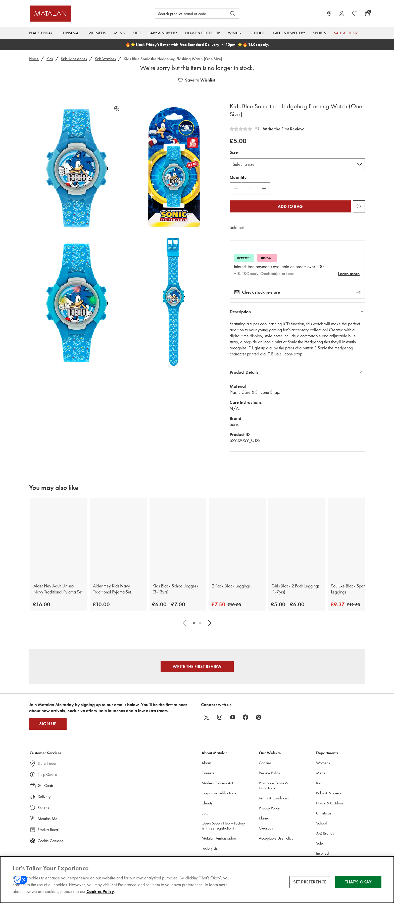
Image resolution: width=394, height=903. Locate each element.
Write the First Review (283, 129)
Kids (136, 33)
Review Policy (269, 773)
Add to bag (290, 206)
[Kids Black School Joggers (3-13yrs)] (178, 538)
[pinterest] (258, 717)
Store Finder (47, 763)
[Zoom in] (117, 109)
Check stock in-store (297, 292)
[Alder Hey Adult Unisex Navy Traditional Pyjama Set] (58, 538)
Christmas (70, 33)
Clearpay (266, 828)
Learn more (349, 273)
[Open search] (233, 13)
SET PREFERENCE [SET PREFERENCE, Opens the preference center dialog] (310, 884)
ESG (205, 813)
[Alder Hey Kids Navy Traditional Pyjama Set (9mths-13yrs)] (118, 538)
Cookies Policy (100, 893)
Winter (234, 33)
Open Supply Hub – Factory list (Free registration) (223, 826)
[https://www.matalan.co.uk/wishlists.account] (355, 13)
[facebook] (245, 717)
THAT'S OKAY (358, 884)
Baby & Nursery (163, 33)
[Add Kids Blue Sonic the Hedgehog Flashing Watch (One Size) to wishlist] (197, 80)
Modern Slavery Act (217, 783)
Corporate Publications (219, 793)
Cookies (265, 763)
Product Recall (48, 829)
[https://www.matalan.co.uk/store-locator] (329, 14)
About (206, 763)
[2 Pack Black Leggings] (237, 538)
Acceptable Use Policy (276, 838)
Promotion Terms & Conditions (273, 785)
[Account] (342, 14)
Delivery (44, 796)
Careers (208, 773)
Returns (43, 807)
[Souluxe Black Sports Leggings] (356, 538)
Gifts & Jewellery (289, 33)
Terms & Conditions (274, 798)
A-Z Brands (325, 833)
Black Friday (41, 33)
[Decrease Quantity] (236, 188)
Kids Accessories (74, 58)
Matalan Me (47, 818)
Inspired (322, 853)
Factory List (210, 848)
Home (34, 58)
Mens (119, 33)
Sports (319, 33)
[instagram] (219, 717)
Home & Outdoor (202, 33)
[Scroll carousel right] (209, 623)
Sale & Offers (346, 33)
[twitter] (206, 717)
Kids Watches (105, 58)
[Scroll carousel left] (185, 623)
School (257, 33)
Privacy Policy (269, 808)
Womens (97, 33)
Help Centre (47, 774)
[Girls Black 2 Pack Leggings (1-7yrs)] (296, 538)
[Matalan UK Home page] (72, 13)
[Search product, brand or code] (186, 13)
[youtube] (232, 717)
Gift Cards (46, 785)
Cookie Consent (50, 840)
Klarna (264, 818)
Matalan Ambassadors (219, 838)
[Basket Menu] (367, 13)
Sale (319, 843)
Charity (207, 803)
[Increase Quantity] (264, 188)
